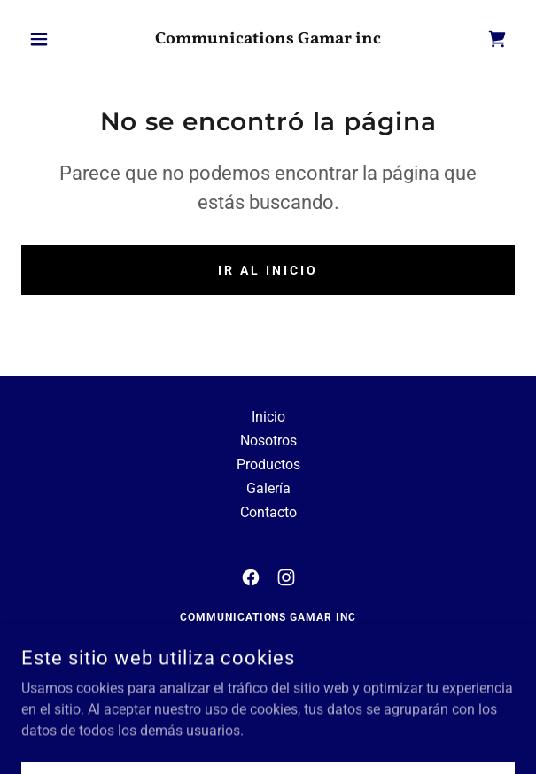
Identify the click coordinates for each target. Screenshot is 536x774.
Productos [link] (268, 464)
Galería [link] (268, 488)
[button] (58, 39)
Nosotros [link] (268, 440)
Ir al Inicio (268, 270)
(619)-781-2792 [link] (221, 677)
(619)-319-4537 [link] (314, 677)
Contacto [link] (268, 512)
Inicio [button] (268, 416)
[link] (268, 39)
